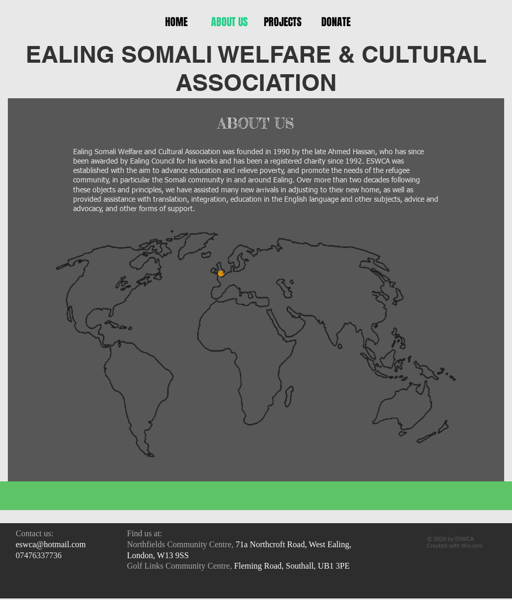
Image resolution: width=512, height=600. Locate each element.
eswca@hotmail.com (51, 544)
